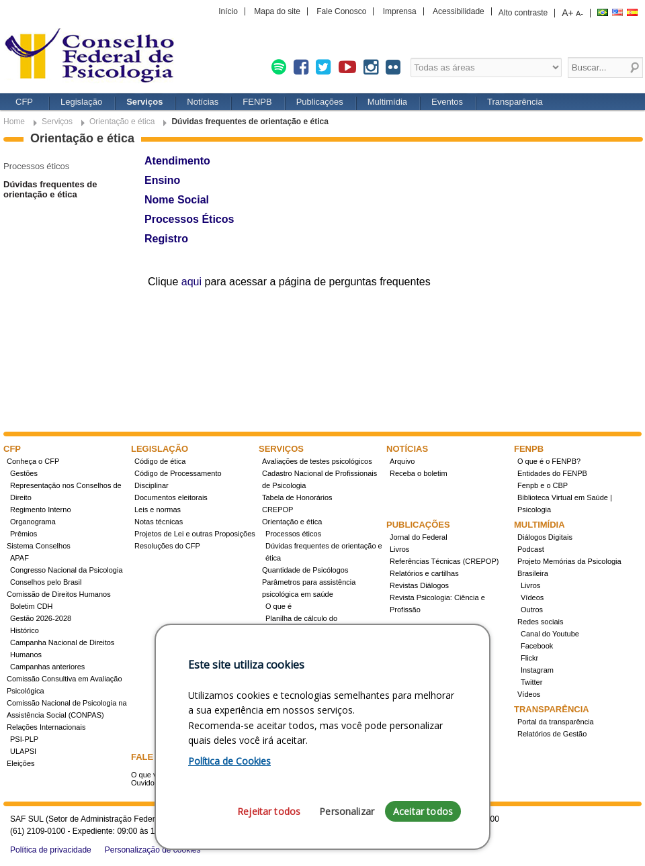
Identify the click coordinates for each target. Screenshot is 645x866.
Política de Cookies (229, 761)
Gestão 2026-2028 (40, 618)
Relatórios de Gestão (552, 734)
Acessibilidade (458, 11)
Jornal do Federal (418, 537)
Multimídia (387, 102)
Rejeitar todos (268, 811)
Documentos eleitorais (171, 497)
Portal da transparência (555, 722)
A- (579, 13)
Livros (399, 549)
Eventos (447, 102)
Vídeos (532, 597)
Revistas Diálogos (419, 585)
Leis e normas (157, 510)
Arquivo (402, 461)
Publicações (319, 102)
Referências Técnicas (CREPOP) (444, 561)
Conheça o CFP (33, 461)
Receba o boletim (418, 473)
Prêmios (23, 534)
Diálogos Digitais (544, 537)
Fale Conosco (341, 11)
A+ (568, 12)
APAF (19, 558)
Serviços (144, 102)
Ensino (162, 180)
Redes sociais (540, 622)
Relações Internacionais (46, 727)
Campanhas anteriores (47, 667)
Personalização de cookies (153, 850)
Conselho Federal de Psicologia (94, 56)
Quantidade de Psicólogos (305, 570)
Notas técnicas (158, 522)
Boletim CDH (31, 606)
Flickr (529, 658)
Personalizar (346, 811)
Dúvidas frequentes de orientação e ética (50, 189)
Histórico (24, 630)
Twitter (531, 682)
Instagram (537, 670)
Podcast (530, 549)
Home (14, 121)
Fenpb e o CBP (542, 485)
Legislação (81, 102)
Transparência (515, 102)
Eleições (21, 763)
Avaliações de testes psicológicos (317, 461)
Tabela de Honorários (297, 497)
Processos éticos (36, 166)
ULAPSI (23, 751)
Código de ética (159, 461)
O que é (278, 606)
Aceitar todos (423, 811)
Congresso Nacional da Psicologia (66, 570)
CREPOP (277, 510)
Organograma (33, 522)
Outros (532, 610)
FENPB (257, 102)
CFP (24, 102)
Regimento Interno (40, 510)
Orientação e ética (122, 121)
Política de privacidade (50, 850)
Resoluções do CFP (167, 546)
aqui (191, 281)
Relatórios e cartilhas (424, 573)
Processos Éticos (189, 219)
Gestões (24, 473)
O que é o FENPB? (548, 461)
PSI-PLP (24, 739)
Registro (166, 238)
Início (228, 11)
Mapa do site (277, 11)
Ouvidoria (147, 783)
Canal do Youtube (550, 634)
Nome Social (176, 199)
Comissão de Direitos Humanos (59, 594)
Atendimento (177, 160)
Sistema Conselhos (39, 546)
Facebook (537, 646)
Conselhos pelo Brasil (45, 582)
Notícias (202, 102)
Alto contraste (523, 13)
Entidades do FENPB (552, 473)
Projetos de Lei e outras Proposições (194, 534)
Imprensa (400, 11)
